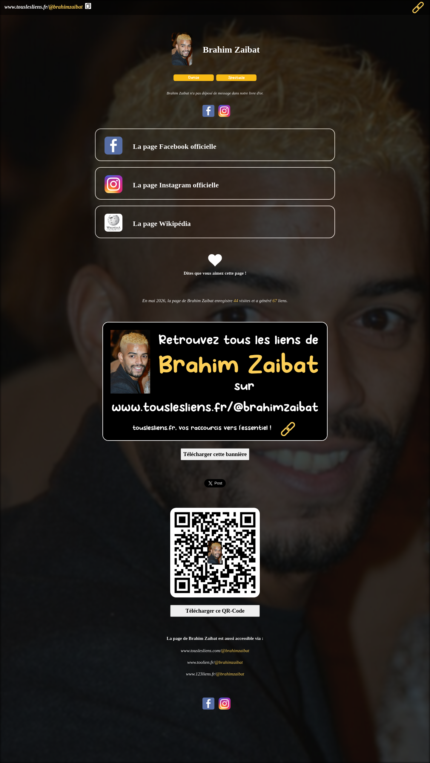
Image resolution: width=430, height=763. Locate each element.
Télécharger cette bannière (215, 454)
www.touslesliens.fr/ (43, 7)
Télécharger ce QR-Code (215, 611)
